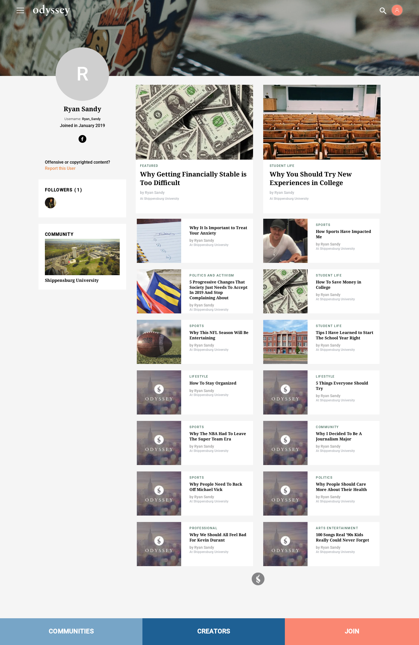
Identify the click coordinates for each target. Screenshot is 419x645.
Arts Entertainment (337, 528)
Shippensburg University (72, 280)
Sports (323, 225)
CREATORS (213, 631)
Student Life (282, 166)
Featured (149, 166)
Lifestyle (198, 376)
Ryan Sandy (155, 192)
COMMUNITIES (71, 631)
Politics (324, 477)
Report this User (60, 168)
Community (327, 427)
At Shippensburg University (159, 199)
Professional (203, 528)
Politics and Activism (211, 275)
